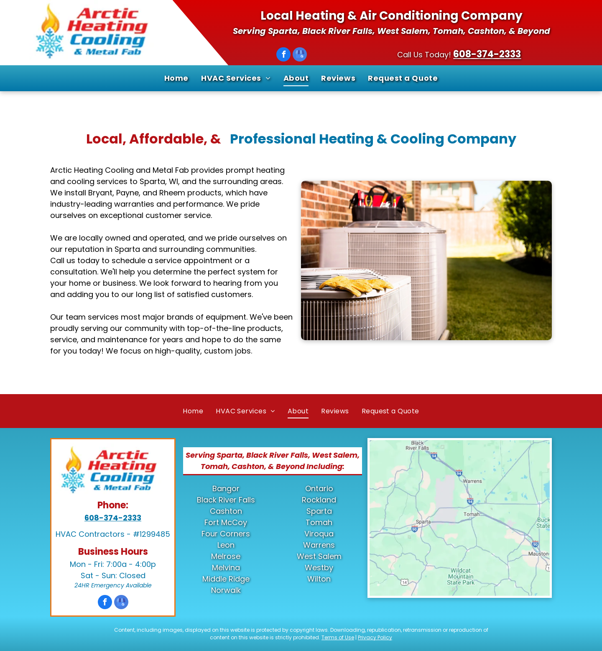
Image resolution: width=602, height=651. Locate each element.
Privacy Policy (375, 637)
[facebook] (283, 55)
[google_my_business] (300, 55)
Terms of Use (337, 637)
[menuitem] (176, 78)
